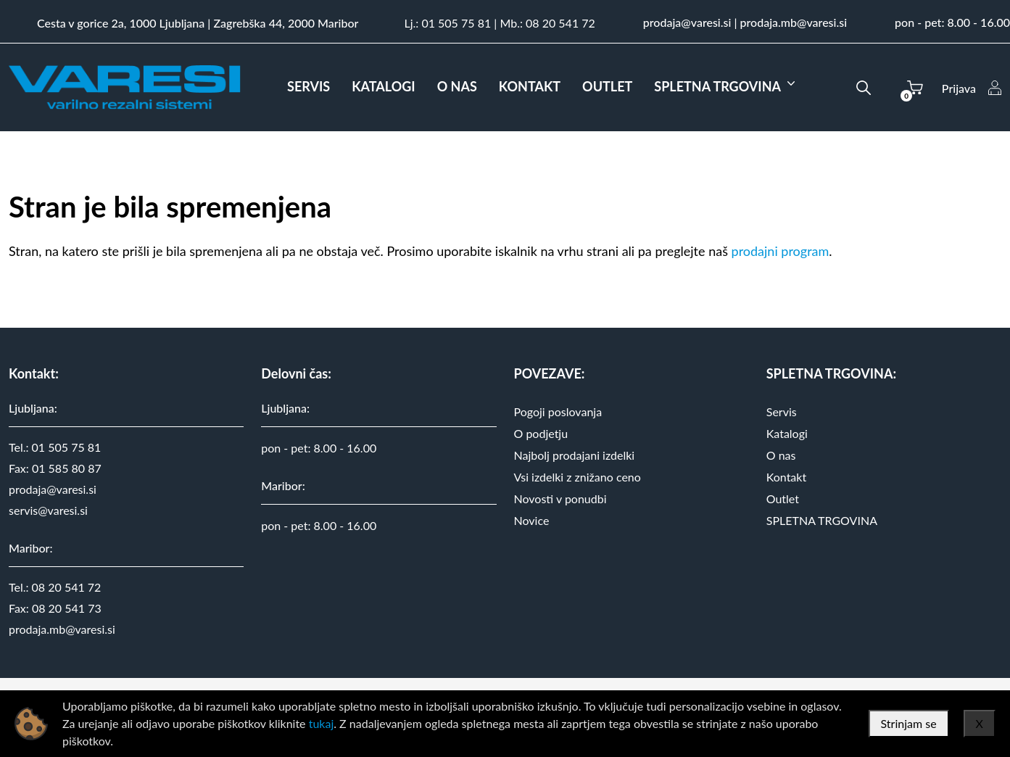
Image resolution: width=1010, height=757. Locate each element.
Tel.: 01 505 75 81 (55, 447)
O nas (781, 455)
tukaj (321, 723)
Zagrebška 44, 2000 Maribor (285, 23)
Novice (532, 520)
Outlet (782, 498)
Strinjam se (909, 723)
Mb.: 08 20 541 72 (547, 23)
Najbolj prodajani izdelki (574, 455)
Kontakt (786, 477)
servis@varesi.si (48, 510)
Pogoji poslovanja (558, 411)
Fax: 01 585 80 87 (55, 468)
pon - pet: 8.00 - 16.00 (952, 22)
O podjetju (541, 433)
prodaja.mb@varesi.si (794, 22)
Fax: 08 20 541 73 (55, 608)
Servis (781, 411)
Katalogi (787, 433)
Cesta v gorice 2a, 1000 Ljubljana (120, 23)
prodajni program (780, 251)
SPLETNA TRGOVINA (821, 520)
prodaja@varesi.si (687, 22)
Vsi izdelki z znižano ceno (577, 477)
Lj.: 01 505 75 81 (447, 23)
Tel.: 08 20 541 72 (55, 587)
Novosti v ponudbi (560, 498)
